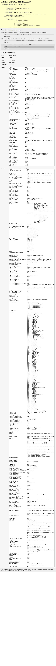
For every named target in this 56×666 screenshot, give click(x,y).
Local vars (7, 38)
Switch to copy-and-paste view (15, 31)
